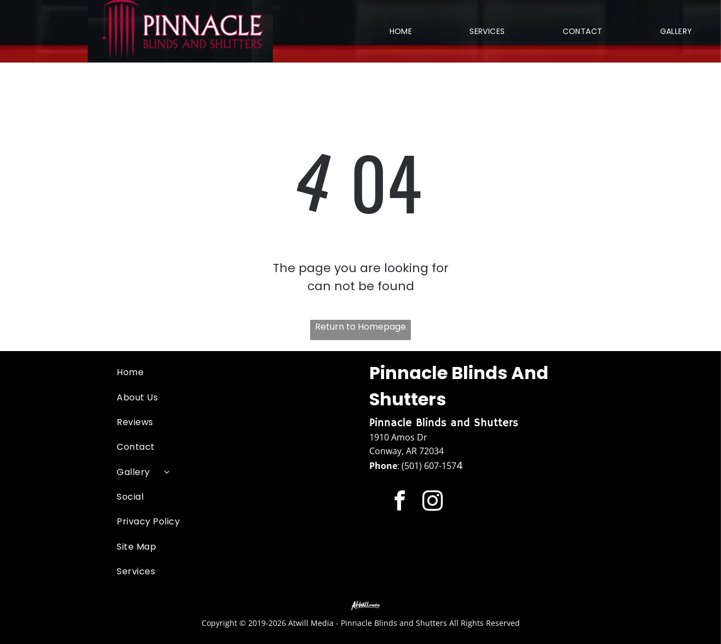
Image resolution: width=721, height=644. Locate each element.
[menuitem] (401, 31)
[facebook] (400, 502)
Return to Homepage (360, 326)
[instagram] (432, 502)
